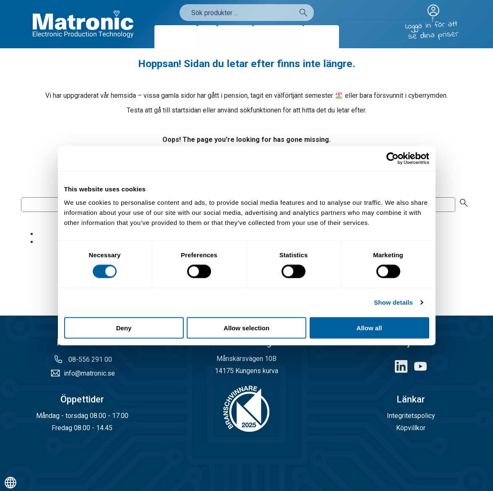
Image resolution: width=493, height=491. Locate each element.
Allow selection (246, 327)
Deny (124, 327)
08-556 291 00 (89, 359)
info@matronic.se (89, 373)
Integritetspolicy (411, 416)
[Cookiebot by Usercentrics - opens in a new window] (392, 158)
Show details (393, 302)
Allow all (369, 327)
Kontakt (321, 36)
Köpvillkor (410, 428)
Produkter (176, 36)
